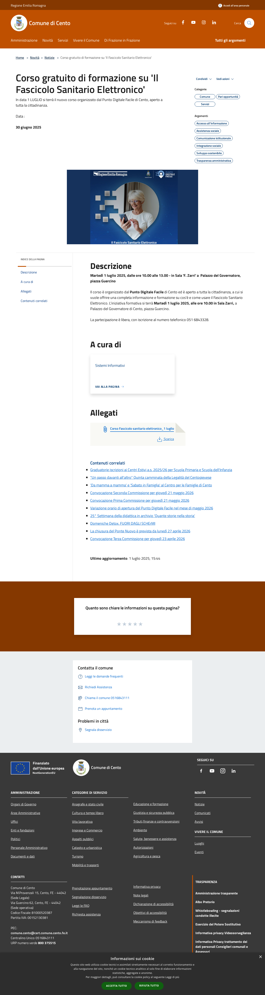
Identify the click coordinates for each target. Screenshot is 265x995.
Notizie (49, 57)
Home (20, 57)
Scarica (165, 438)
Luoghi (199, 843)
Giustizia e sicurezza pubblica (153, 812)
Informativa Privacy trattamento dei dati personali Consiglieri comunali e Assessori (221, 946)
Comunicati (203, 812)
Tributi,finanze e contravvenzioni (156, 821)
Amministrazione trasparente (216, 893)
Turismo (77, 856)
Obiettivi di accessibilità (150, 912)
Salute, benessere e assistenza (154, 838)
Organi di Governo (23, 804)
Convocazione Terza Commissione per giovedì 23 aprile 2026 (137, 538)
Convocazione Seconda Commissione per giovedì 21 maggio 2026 (142, 493)
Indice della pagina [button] (33, 259)
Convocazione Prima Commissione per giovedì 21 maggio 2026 (139, 500)
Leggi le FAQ (80, 905)
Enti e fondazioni (22, 830)
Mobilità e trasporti (85, 865)
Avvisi (199, 821)
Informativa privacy (147, 886)
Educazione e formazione (150, 803)
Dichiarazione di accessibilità (153, 903)
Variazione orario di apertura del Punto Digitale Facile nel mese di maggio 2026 (151, 508)
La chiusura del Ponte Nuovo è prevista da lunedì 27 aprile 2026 (140, 531)
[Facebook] (181, 22)
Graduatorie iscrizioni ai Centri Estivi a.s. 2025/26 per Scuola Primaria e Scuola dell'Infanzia (161, 470)
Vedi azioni (225, 79)
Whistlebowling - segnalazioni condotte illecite (217, 913)
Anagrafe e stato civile (88, 804)
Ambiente (140, 830)
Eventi (199, 851)
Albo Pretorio (205, 901)
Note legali (140, 895)
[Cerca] (249, 23)
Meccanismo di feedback (150, 921)
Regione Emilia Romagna (28, 5)
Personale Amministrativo (29, 847)
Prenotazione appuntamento (92, 888)
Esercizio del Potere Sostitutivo (218, 924)
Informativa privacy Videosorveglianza (223, 932)
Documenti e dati (23, 856)
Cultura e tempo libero (88, 812)
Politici (15, 838)
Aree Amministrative (25, 812)
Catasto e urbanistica (87, 847)
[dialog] (132, 974)
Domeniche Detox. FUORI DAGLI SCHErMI (122, 523)
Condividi (204, 79)
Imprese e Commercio (87, 830)
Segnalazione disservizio (89, 896)
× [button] (260, 957)
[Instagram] (202, 22)
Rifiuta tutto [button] (149, 985)
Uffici (14, 821)
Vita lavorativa (82, 821)
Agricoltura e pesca (146, 856)
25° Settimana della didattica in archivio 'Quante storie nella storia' (142, 516)
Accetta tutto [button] (116, 986)
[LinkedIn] (212, 22)
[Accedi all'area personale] (233, 5)
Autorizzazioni (143, 847)
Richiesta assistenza (86, 914)
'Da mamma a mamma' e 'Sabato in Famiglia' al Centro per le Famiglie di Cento (151, 485)
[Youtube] (192, 22)
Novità (34, 57)
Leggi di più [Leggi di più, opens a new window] (172, 977)
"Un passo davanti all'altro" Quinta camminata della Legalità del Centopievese (150, 477)
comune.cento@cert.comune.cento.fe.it (39, 932)
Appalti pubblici (83, 838)
